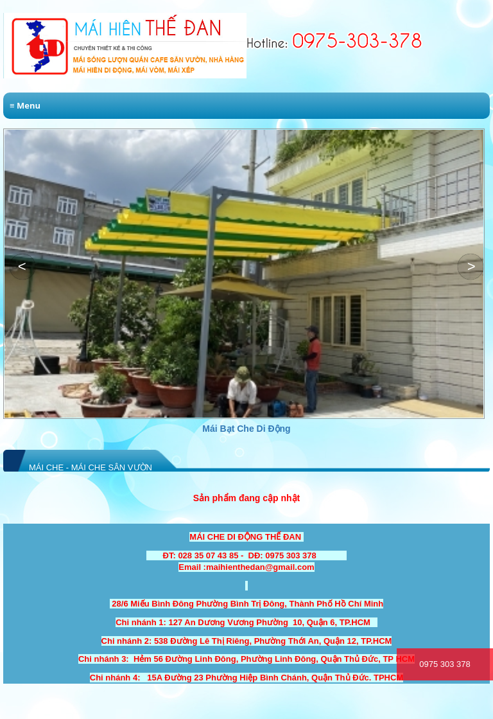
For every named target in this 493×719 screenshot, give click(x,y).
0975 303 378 (445, 664)
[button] (470, 267)
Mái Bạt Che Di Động (342, 428)
